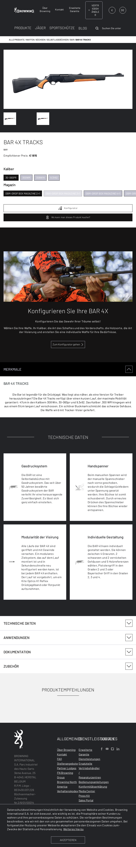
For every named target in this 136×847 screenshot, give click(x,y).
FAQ (59, 759)
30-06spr (11, 177)
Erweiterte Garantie (85, 752)
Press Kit (84, 795)
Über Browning (66, 749)
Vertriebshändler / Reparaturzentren (90, 772)
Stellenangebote (67, 763)
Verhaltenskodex (67, 791)
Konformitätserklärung (93, 786)
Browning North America (67, 784)
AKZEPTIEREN (68, 840)
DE (122, 10)
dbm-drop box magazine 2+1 (22, 193)
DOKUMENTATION (68, 651)
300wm (26, 177)
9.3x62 (54, 177)
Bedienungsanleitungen (94, 782)
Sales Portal (86, 800)
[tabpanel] (68, 489)
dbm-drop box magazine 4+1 (103, 193)
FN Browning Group (65, 775)
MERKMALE (68, 369)
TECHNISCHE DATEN (68, 623)
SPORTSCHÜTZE (62, 28)
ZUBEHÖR (68, 666)
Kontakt (62, 754)
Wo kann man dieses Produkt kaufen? (68, 217)
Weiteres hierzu (73, 829)
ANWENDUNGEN (68, 637)
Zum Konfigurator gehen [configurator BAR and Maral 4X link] (66, 344)
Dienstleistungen (89, 759)
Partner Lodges (66, 768)
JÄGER (40, 28)
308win (40, 177)
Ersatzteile (85, 763)
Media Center (87, 791)
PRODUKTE (22, 28)
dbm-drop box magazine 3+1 (63, 193)
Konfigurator (68, 208)
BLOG (82, 28)
